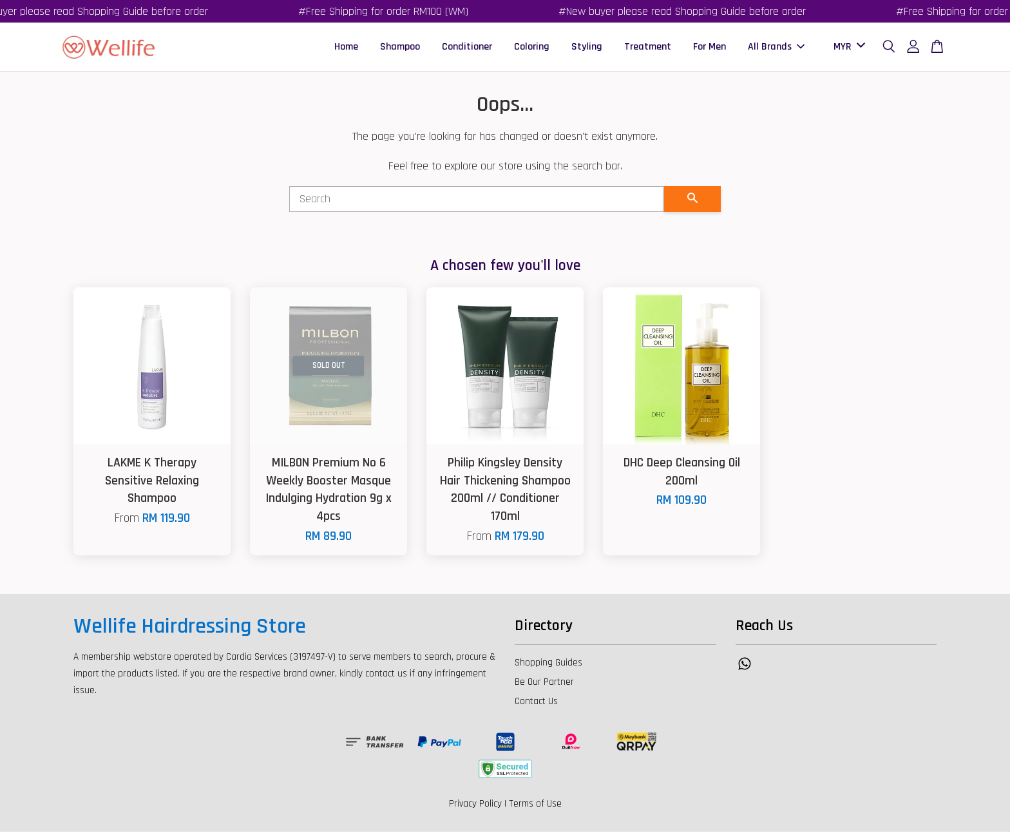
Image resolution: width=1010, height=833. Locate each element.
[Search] (476, 200)
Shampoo (400, 47)
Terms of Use (535, 805)
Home (346, 47)
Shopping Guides (548, 664)
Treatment (647, 47)
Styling (586, 47)
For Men (709, 47)
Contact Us (536, 702)
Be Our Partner (544, 683)
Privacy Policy (475, 805)
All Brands (776, 47)
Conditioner (467, 47)
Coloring (531, 47)
